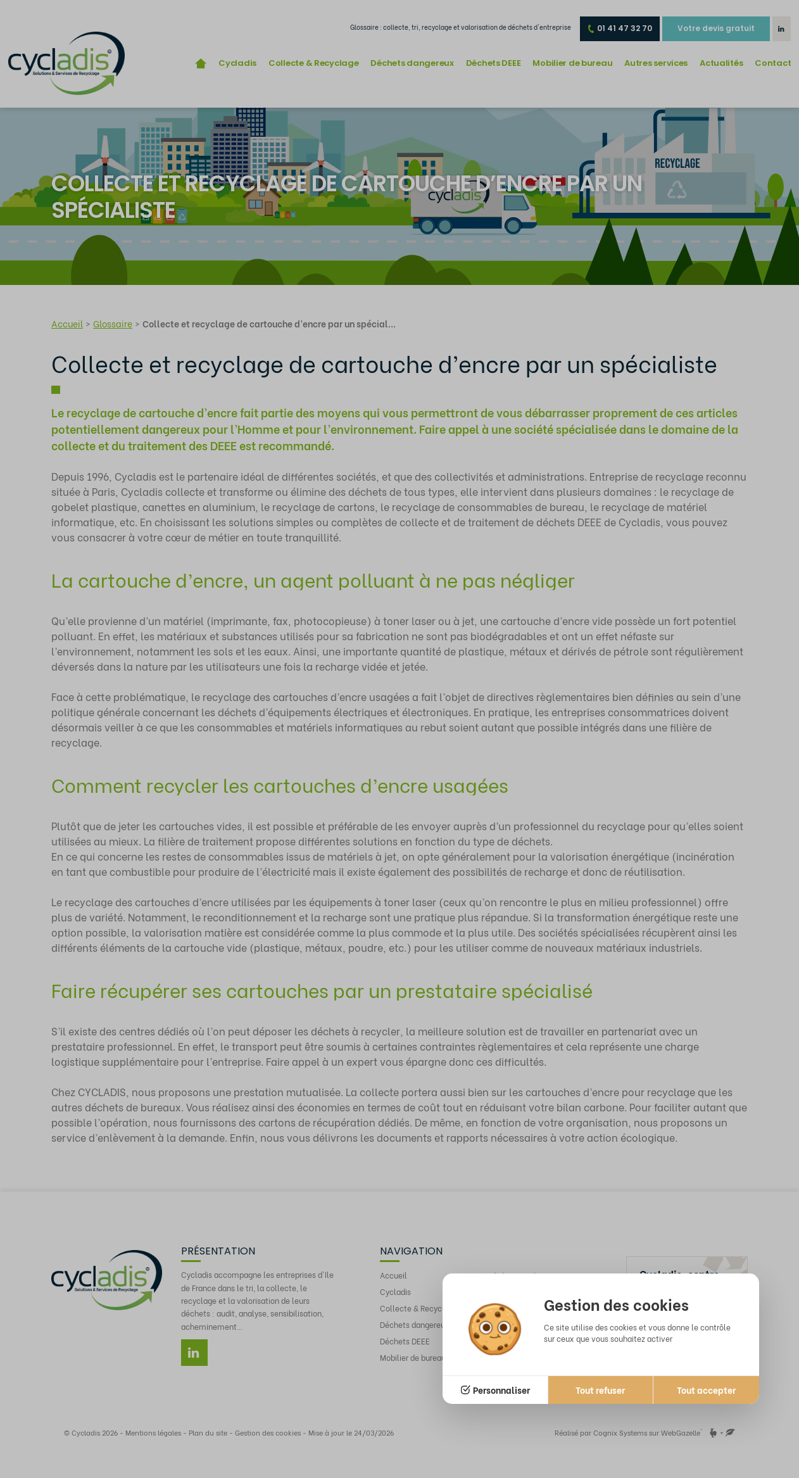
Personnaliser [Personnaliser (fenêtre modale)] (501, 1389)
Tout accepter (706, 1389)
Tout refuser (600, 1389)
